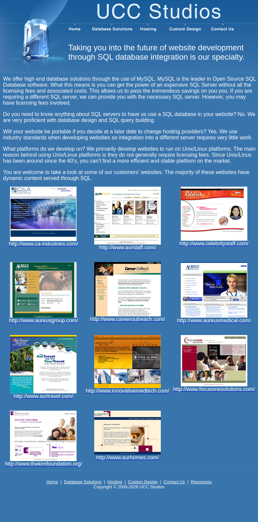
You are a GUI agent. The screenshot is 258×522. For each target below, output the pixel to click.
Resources (201, 481)
